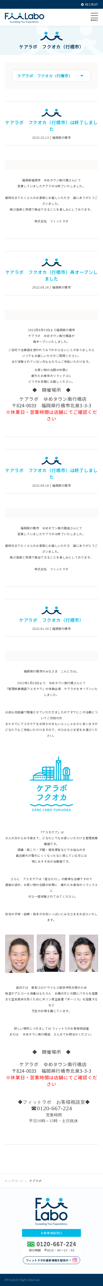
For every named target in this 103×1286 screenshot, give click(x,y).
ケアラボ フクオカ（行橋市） (51, 620)
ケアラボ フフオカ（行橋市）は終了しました (51, 473)
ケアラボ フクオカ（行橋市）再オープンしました (51, 275)
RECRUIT (89, 4)
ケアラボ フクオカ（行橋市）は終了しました (51, 125)
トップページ (14, 1181)
